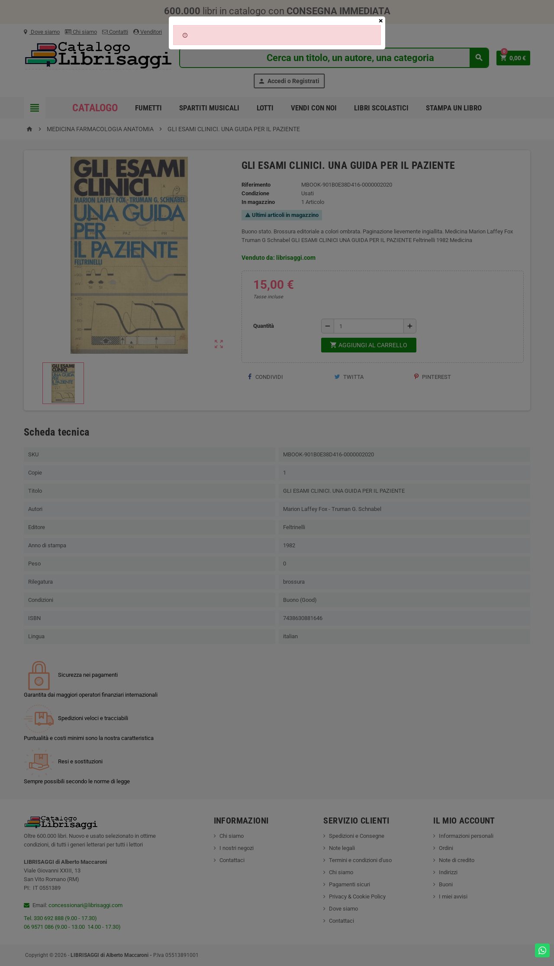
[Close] (381, 20)
